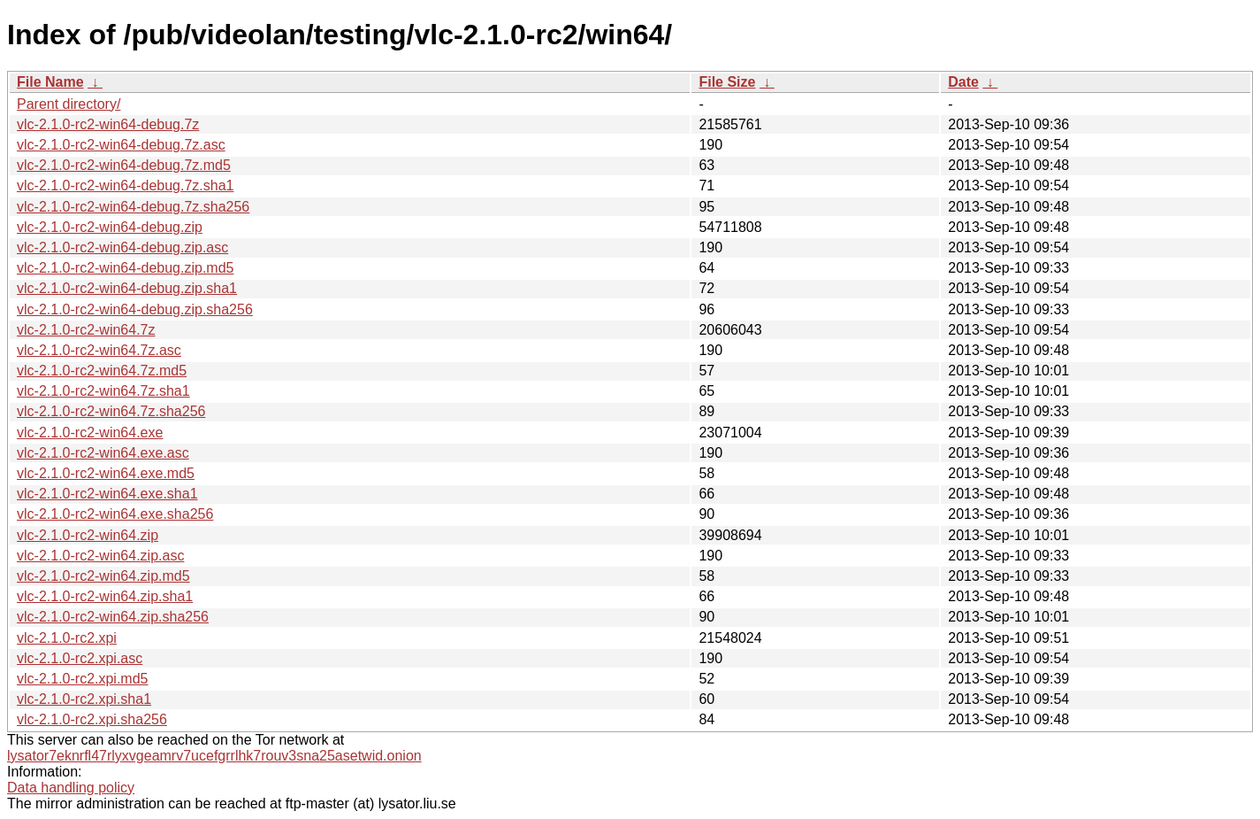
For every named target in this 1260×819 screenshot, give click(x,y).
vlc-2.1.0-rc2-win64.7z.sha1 (103, 390)
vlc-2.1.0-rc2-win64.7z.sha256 (111, 411)
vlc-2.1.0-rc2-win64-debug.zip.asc (122, 247)
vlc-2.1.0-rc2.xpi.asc (79, 658)
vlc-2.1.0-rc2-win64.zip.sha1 (105, 596)
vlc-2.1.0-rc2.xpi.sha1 (84, 699)
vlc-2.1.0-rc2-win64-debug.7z (108, 124)
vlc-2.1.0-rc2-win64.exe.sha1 (107, 493)
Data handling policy (70, 787)
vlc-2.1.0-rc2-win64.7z (86, 329)
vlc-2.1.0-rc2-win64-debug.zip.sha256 (135, 309)
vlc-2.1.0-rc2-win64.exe (90, 432)
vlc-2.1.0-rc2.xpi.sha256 (92, 719)
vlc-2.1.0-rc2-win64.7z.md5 (102, 370)
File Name (50, 81)
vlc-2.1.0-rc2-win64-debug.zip (109, 227)
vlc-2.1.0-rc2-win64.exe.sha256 (115, 514)
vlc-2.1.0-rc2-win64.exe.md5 (106, 473)
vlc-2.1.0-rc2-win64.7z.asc (99, 350)
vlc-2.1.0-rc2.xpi (67, 637)
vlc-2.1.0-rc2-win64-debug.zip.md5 (125, 267)
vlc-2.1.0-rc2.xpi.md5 (83, 678)
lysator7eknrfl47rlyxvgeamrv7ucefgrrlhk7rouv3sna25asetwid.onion (214, 755)
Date (963, 81)
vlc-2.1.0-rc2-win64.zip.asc (100, 555)
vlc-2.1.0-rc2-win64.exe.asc (103, 452)
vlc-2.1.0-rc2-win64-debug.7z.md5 (124, 165)
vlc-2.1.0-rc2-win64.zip (87, 535)
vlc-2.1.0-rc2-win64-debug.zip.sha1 (127, 288)
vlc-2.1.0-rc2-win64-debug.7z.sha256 (133, 206)
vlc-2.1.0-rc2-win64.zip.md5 (103, 575)
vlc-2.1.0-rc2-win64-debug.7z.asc (121, 144)
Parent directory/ (68, 104)
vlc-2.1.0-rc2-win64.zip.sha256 (113, 616)
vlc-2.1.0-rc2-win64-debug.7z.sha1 (125, 185)
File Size (727, 81)
